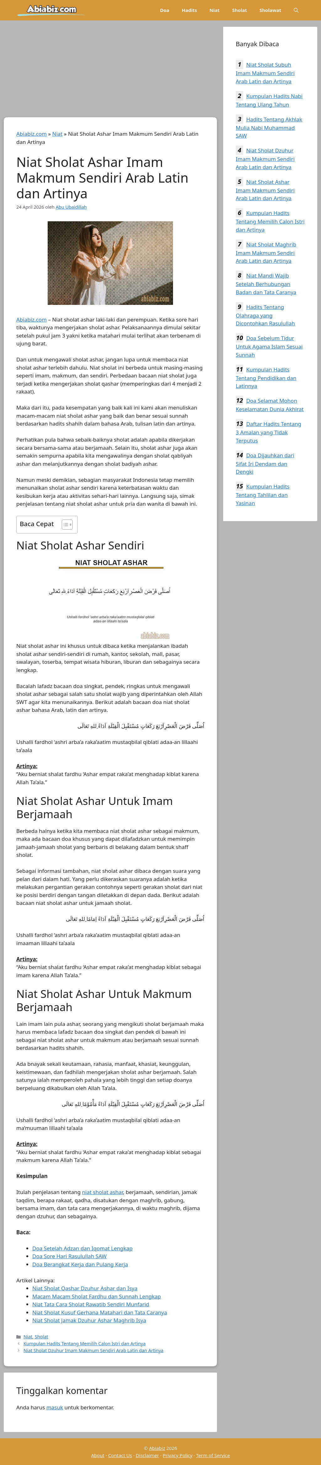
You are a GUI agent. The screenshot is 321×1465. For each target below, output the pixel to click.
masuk (54, 1407)
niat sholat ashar (102, 1192)
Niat (214, 10)
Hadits (189, 10)
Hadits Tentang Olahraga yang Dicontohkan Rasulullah (265, 315)
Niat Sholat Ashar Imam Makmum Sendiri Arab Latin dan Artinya (265, 190)
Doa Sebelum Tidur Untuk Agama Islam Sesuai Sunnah (269, 346)
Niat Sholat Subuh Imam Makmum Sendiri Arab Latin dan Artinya (265, 73)
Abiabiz (157, 1448)
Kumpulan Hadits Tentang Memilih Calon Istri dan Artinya (84, 1344)
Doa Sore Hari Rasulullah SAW (69, 1256)
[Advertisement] (110, 71)
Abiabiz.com (31, 133)
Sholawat (270, 10)
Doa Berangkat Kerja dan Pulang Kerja (80, 1264)
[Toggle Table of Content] (64, 524)
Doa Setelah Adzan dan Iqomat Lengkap (82, 1248)
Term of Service (213, 1455)
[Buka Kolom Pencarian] (296, 10)
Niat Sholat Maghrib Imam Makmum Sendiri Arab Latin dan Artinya (266, 253)
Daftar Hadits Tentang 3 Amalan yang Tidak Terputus (268, 432)
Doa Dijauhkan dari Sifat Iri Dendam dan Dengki (265, 464)
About (98, 1455)
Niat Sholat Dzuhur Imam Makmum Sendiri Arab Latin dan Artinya (93, 1350)
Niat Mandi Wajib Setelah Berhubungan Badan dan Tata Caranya (266, 284)
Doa (164, 10)
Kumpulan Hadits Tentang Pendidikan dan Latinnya (266, 378)
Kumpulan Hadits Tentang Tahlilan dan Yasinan (262, 495)
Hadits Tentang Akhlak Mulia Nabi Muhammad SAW (269, 128)
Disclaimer (147, 1455)
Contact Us (120, 1455)
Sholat (239, 10)
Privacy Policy (177, 1455)
